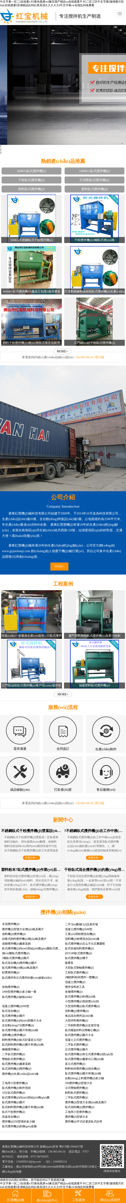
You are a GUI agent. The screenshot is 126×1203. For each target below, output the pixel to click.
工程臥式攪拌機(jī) (76, 972)
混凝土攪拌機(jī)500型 (78, 929)
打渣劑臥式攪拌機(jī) (94, 180)
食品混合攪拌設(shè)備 (79, 1015)
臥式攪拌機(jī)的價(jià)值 (80, 996)
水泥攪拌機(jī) (10, 924)
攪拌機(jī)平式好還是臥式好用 (83, 1121)
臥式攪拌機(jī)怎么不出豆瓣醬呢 (85, 943)
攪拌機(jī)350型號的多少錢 (18, 1121)
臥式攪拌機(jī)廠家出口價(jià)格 (84, 1059)
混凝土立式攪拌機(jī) (78, 1039)
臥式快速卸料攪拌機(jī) (79, 948)
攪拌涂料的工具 (75, 986)
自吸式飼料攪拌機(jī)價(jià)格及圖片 (24, 938)
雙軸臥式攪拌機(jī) (13, 1059)
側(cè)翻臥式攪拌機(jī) (15, 953)
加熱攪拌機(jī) (10, 986)
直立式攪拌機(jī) (75, 1063)
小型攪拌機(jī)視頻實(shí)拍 (82, 1001)
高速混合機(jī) (10, 1116)
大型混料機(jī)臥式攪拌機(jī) (82, 1006)
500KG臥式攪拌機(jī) (31, 171)
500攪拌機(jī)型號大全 (78, 1083)
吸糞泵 (69, 962)
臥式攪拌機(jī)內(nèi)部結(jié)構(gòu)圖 (26, 1097)
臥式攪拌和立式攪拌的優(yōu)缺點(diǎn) (27, 977)
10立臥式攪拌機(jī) (13, 1092)
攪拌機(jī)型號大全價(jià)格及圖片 (23, 929)
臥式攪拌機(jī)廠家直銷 (16, 1063)
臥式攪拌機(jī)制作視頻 (16, 1087)
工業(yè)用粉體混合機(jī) (80, 934)
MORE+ (62, 351)
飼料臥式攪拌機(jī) (31, 189)
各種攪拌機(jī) (73, 991)
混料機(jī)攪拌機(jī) (14, 934)
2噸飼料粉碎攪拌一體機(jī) (81, 977)
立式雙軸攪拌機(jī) (76, 1087)
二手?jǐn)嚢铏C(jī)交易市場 (81, 924)
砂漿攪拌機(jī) (10, 972)
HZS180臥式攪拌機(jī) (78, 953)
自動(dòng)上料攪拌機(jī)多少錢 (84, 1078)
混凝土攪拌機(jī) (75, 982)
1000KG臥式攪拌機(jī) (94, 171)
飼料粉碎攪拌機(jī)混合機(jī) (82, 1068)
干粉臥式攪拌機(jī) (31, 180)
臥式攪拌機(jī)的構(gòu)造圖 (19, 1126)
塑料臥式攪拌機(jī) (94, 189)
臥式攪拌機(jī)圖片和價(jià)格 (20, 1030)
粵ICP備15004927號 (71, 1146)
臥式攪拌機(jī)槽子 (76, 958)
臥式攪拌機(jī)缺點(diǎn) (17, 996)
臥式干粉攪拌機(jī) (13, 1111)
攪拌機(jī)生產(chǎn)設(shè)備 (20, 1073)
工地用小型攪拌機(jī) (15, 1083)
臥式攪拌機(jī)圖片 (13, 1015)
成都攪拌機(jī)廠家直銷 (16, 943)
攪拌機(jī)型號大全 (76, 1116)
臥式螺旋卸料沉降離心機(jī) (82, 1030)
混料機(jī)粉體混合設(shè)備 (82, 938)
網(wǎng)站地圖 (11, 1171)
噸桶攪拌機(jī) (10, 1049)
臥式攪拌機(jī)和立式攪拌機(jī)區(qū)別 (89, 1054)
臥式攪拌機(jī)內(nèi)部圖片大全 (22, 1020)
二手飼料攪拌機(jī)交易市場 (82, 1025)
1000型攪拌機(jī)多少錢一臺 (19, 991)
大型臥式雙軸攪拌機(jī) (79, 967)
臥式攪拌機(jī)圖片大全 (79, 1035)
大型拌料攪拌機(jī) (76, 1020)
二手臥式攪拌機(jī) (76, 1044)
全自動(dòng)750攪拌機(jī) (18, 1025)
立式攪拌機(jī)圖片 (76, 1049)
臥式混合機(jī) (10, 1010)
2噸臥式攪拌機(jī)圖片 (15, 958)
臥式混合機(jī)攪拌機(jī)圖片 (19, 962)
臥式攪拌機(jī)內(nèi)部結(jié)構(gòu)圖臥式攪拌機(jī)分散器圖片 (41, 948)
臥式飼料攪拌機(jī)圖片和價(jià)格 (23, 1044)
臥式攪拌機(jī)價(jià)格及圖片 (20, 967)
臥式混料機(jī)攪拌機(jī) (16, 1068)
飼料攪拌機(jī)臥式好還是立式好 (22, 1039)
